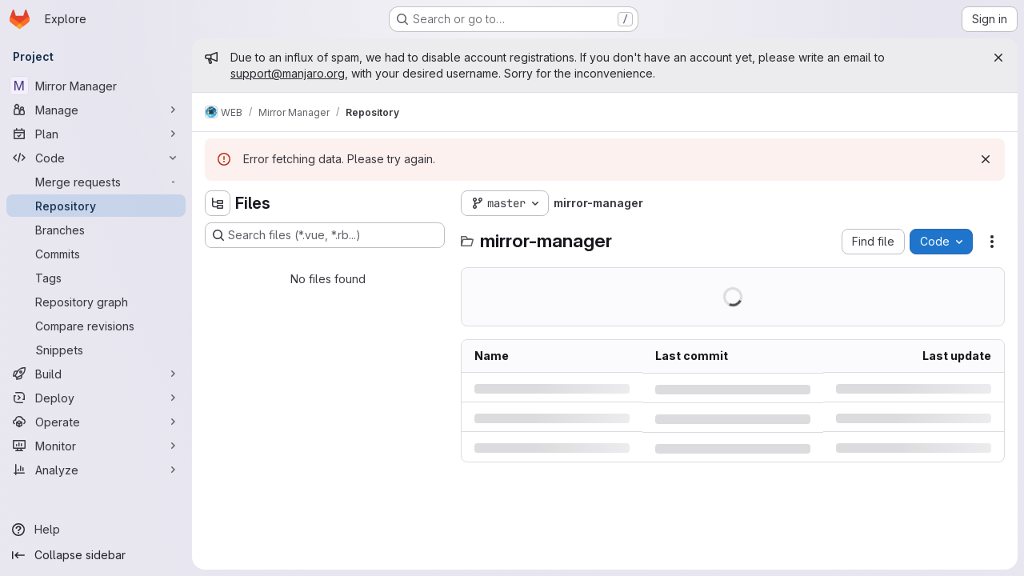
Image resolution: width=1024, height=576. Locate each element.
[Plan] (96, 133)
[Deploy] (96, 397)
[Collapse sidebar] (96, 555)
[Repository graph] (96, 301)
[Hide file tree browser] (217, 203)
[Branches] (96, 229)
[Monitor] (96, 445)
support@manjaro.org (287, 73)
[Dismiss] (985, 159)
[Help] (96, 529)
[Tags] (96, 277)
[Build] (96, 373)
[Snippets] (96, 349)
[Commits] (96, 253)
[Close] (998, 57)
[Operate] (96, 421)
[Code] (96, 157)
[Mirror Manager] (96, 85)
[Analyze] (96, 469)
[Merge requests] (96, 181)
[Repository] (96, 205)
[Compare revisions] (96, 325)
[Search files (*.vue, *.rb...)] (325, 235)
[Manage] (96, 109)
